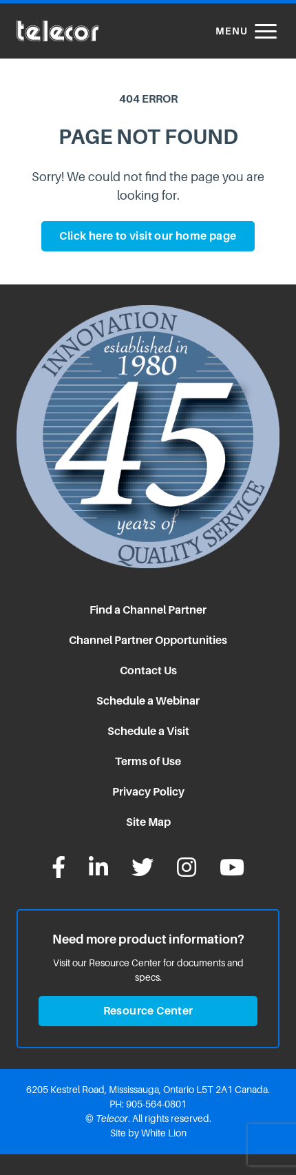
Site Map (148, 822)
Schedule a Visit (148, 731)
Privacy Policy (148, 791)
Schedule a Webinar (148, 700)
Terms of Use (148, 761)
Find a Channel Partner (148, 609)
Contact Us (148, 670)
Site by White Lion (148, 1132)
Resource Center (148, 1010)
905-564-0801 (156, 1104)
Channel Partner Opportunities (148, 640)
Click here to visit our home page (147, 235)
